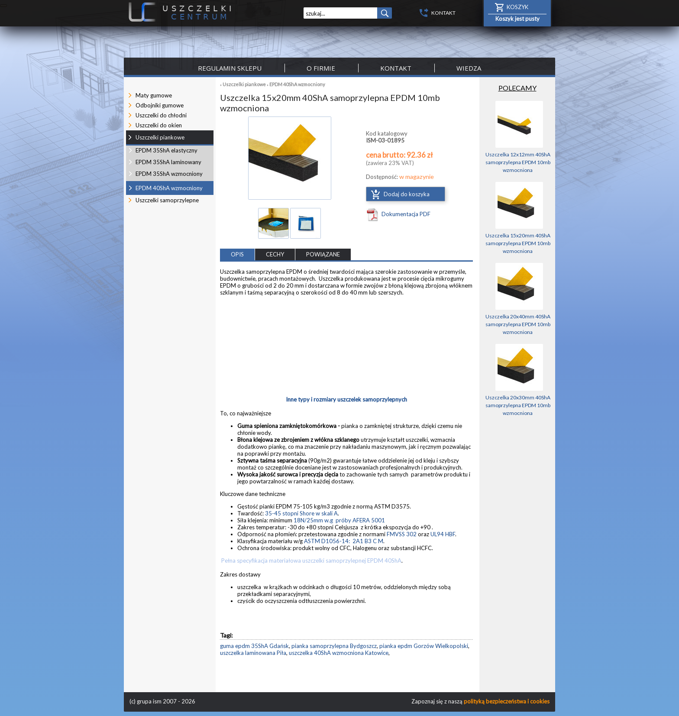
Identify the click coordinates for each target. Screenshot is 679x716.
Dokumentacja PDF (406, 214)
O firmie (321, 68)
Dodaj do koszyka (407, 194)
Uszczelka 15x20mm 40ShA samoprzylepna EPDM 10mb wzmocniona (517, 243)
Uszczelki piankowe (244, 84)
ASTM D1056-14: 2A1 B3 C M (343, 541)
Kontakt (395, 68)
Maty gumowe (154, 95)
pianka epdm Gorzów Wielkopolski (423, 645)
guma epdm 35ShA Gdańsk (254, 645)
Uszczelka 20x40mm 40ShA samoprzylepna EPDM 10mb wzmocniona (517, 324)
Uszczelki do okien (159, 125)
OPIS (237, 254)
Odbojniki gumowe (160, 105)
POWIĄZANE (323, 254)
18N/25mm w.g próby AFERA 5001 (339, 520)
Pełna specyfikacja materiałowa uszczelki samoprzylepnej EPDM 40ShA (310, 560)
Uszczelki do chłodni (161, 115)
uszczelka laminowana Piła (253, 652)
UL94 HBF (442, 534)
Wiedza (468, 68)
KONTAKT (443, 13)
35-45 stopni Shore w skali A (301, 513)
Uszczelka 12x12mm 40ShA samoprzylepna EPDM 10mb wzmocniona (517, 162)
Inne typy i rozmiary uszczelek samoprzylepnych (346, 399)
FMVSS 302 (402, 534)
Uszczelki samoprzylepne (167, 200)
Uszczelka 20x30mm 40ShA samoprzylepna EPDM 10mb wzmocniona (517, 405)
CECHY (275, 254)
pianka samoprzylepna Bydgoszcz (334, 645)
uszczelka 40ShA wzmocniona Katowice (338, 652)
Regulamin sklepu (230, 68)
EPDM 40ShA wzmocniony (297, 84)
